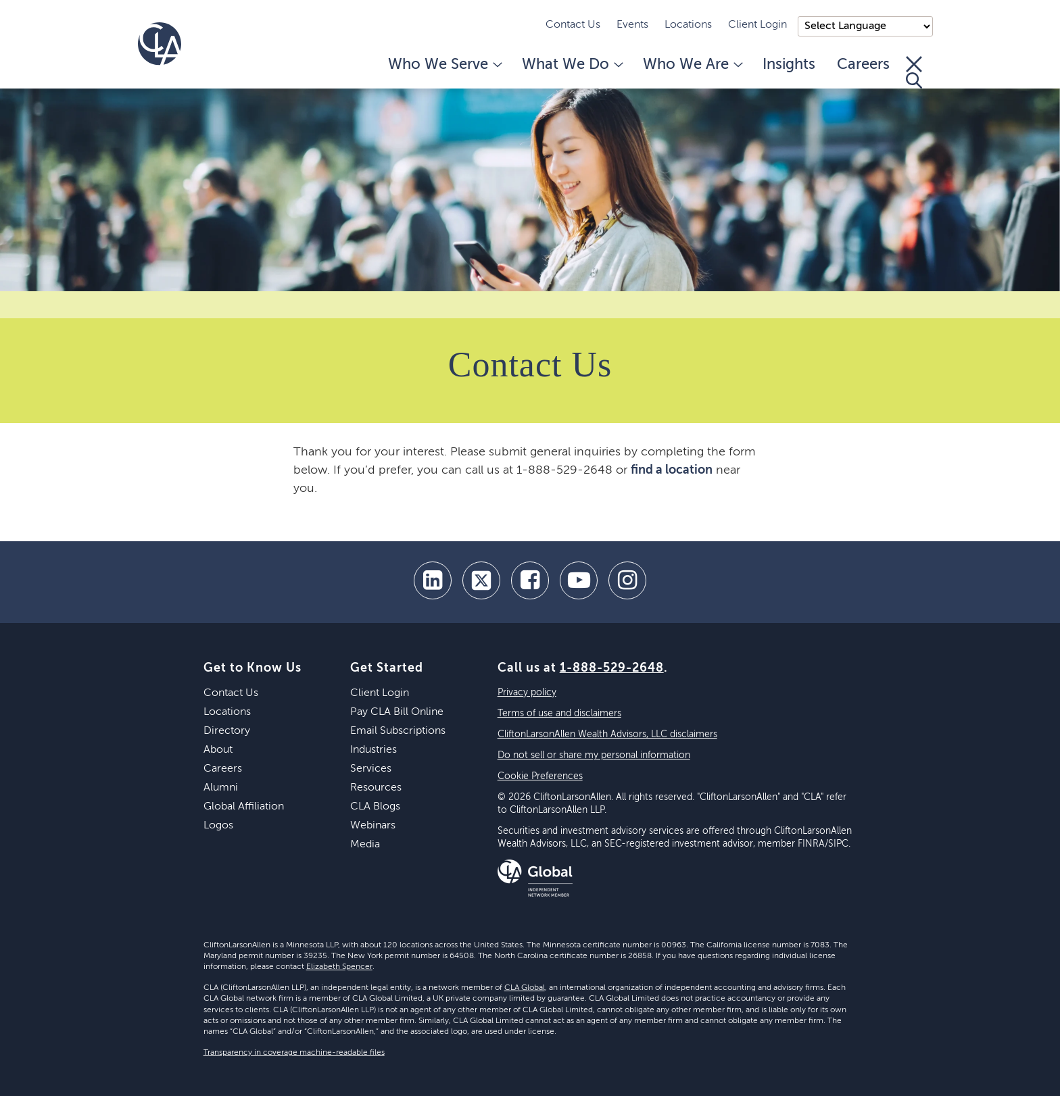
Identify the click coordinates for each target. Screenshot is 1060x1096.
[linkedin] (433, 580)
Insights (789, 64)
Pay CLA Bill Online (396, 712)
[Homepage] (159, 44)
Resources (376, 787)
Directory (226, 731)
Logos (218, 825)
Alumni (220, 787)
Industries (373, 750)
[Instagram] (627, 580)
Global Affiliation (243, 806)
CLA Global (524, 988)
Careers (863, 64)
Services (370, 769)
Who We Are (692, 64)
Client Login (757, 25)
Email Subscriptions (397, 731)
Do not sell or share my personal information (594, 755)
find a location (672, 470)
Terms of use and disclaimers (559, 713)
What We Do (571, 64)
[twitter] (481, 580)
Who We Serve (444, 64)
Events (632, 25)
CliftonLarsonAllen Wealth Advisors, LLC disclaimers (607, 734)
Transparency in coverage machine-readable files (294, 1053)
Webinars (372, 825)
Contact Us (573, 25)
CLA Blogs (375, 806)
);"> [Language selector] (865, 26)
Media (365, 844)
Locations (688, 25)
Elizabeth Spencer (339, 967)
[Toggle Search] (914, 72)
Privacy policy (527, 692)
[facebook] (530, 580)
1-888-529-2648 (612, 668)
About (218, 750)
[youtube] (579, 580)
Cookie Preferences (540, 776)
